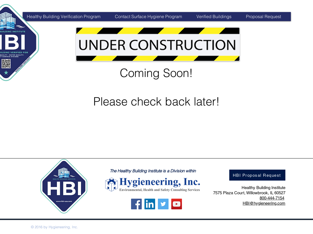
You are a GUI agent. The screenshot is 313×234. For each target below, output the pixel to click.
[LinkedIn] (149, 204)
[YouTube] (176, 204)
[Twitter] (163, 204)
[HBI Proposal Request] (257, 175)
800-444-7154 (272, 198)
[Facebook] (136, 204)
